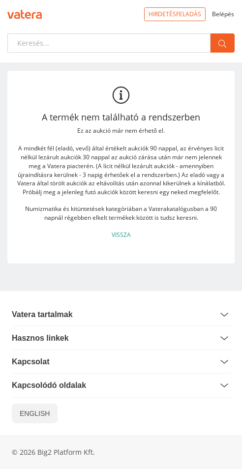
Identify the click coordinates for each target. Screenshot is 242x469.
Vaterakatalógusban (176, 208)
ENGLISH (35, 413)
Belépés (223, 14)
